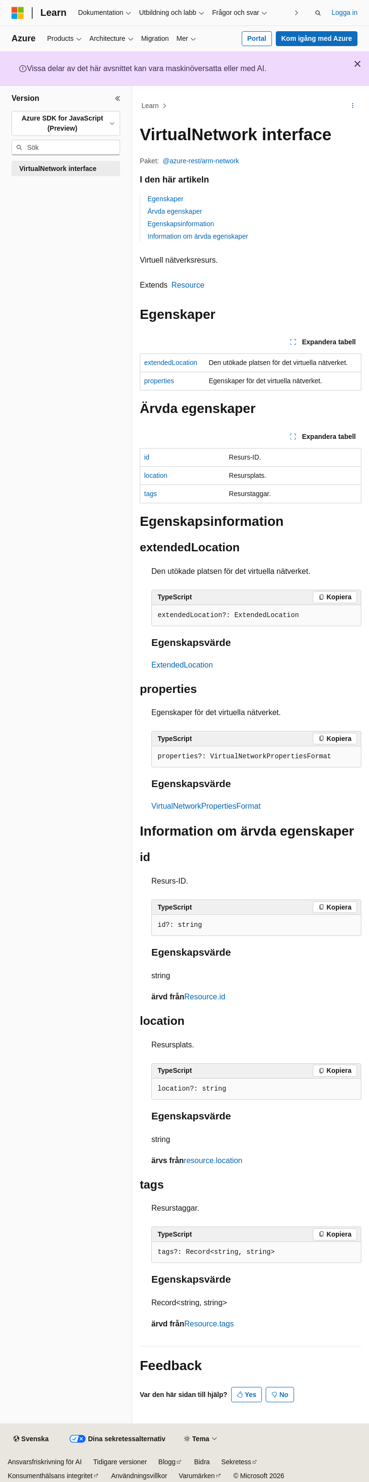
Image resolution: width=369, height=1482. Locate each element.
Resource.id (204, 997)
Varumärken (197, 1476)
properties (159, 381)
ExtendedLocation (182, 665)
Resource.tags (209, 1324)
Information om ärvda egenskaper (198, 236)
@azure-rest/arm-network (201, 161)
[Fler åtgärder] (352, 106)
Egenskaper (166, 199)
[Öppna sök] (318, 13)
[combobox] (66, 123)
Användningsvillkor (139, 1476)
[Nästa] (296, 12)
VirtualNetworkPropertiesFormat (205, 806)
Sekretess (236, 1462)
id (146, 457)
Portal (257, 38)
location (155, 475)
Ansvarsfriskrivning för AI (45, 1462)
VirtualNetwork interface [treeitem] (58, 168)
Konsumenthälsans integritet (50, 1476)
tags (150, 494)
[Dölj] (118, 98)
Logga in (344, 12)
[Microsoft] (18, 13)
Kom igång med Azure (316, 38)
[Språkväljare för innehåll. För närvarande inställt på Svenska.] (31, 1439)
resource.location (213, 1160)
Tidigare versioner (120, 1462)
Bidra (202, 1462)
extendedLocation (170, 362)
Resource (188, 285)
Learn (150, 105)
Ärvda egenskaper (175, 211)
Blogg (167, 1462)
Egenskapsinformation (181, 224)
